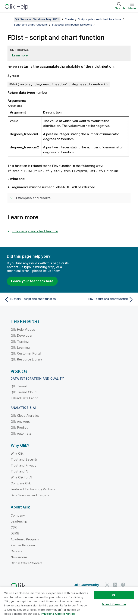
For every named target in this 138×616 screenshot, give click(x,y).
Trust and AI (19, 471)
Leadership (19, 521)
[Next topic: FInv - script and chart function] (102, 299)
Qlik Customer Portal (26, 353)
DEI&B (15, 533)
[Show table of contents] (8, 19)
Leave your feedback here (32, 281)
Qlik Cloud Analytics (25, 415)
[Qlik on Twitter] (107, 585)
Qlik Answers (20, 421)
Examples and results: (33, 198)
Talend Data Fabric (24, 398)
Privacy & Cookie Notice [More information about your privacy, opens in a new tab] (58, 613)
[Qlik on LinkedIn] (115, 585)
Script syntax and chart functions (99, 19)
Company (18, 515)
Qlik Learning (20, 347)
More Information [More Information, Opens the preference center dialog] (114, 604)
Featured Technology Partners (33, 489)
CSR (14, 527)
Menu (132, 8)
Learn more (20, 55)
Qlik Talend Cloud (24, 392)
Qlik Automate (21, 433)
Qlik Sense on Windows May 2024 (37, 19)
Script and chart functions (31, 24)
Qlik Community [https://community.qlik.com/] (86, 585)
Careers (16, 551)
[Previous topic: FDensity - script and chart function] (35, 299)
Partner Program (23, 545)
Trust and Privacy (23, 465)
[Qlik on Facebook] (123, 585)
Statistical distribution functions (72, 24)
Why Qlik (17, 453)
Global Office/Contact (26, 563)
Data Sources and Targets (30, 495)
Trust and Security (24, 459)
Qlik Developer (21, 335)
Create (69, 19)
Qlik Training (20, 341)
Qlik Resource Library (26, 359)
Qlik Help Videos (23, 329)
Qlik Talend (19, 386)
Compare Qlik (21, 483)
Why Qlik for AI (21, 477)
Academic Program (25, 539)
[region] (69, 601)
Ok (114, 595)
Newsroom (19, 557)
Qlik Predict (19, 427)
